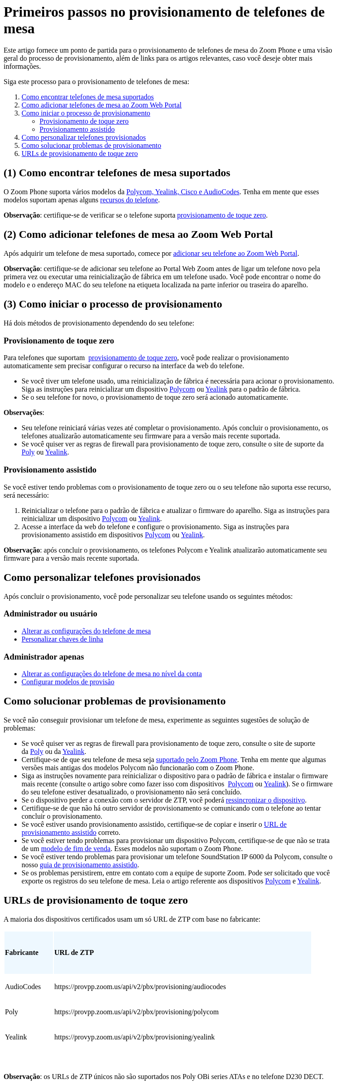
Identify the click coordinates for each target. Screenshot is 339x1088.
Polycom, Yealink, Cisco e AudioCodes (182, 192)
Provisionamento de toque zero (84, 121)
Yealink (217, 389)
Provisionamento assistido (77, 129)
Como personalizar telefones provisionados (84, 137)
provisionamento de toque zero (221, 215)
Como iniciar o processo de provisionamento (86, 113)
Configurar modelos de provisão (68, 682)
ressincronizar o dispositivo (265, 800)
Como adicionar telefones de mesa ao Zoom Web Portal (102, 105)
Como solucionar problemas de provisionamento (91, 145)
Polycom (182, 389)
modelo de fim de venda (76, 848)
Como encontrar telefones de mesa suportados (88, 97)
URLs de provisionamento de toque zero (80, 153)
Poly (28, 452)
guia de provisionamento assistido (88, 865)
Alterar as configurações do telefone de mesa (86, 631)
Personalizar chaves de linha (62, 639)
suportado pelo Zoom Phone (196, 759)
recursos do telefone (129, 200)
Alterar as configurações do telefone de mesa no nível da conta (112, 674)
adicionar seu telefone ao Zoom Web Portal (235, 253)
